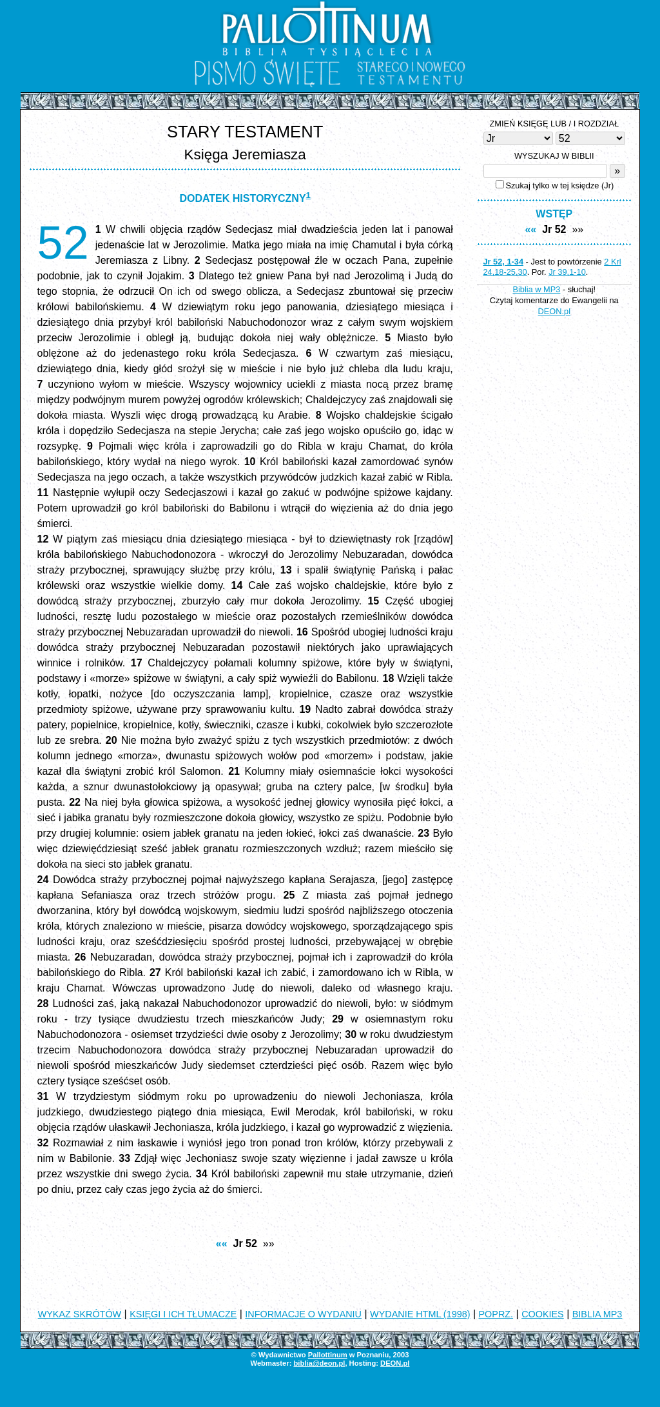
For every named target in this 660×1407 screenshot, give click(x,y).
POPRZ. (496, 1314)
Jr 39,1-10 (567, 272)
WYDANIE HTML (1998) (420, 1314)
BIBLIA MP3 (597, 1314)
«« (222, 1243)
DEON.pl (554, 311)
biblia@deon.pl (319, 1363)
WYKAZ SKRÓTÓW (80, 1314)
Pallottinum (327, 1355)
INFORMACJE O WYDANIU (303, 1314)
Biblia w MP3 (536, 289)
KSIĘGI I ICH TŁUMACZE (183, 1314)
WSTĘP (554, 213)
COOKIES (542, 1314)
